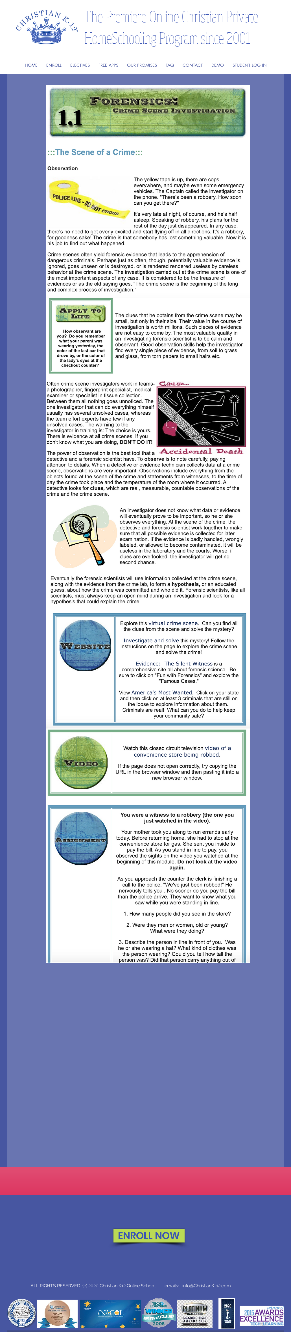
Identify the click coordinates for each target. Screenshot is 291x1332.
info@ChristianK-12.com (206, 1285)
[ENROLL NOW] (149, 1235)
